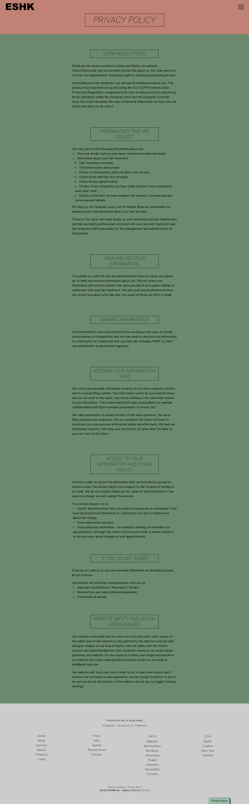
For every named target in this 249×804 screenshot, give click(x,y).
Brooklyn (152, 751)
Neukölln (152, 765)
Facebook (123, 725)
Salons (152, 736)
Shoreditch (152, 769)
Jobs (97, 740)
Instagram (109, 725)
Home (41, 736)
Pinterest (141, 725)
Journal (97, 745)
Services (41, 745)
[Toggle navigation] (241, 7)
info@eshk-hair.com (85, 664)
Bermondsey (152, 746)
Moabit (152, 760)
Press (97, 736)
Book (41, 740)
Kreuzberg (152, 755)
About (41, 750)
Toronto (152, 774)
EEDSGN (144, 790)
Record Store (97, 750)
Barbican (152, 741)
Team (41, 759)
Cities (207, 736)
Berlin (208, 741)
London (208, 746)
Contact (96, 754)
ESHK (20, 7)
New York (207, 751)
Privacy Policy (135, 787)
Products (41, 754)
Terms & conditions (117, 787)
